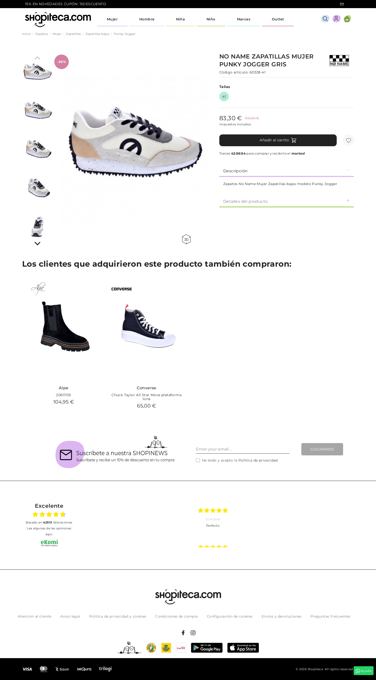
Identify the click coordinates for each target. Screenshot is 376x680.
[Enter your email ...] (243, 449)
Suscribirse (322, 449)
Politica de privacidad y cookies (117, 616)
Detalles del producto (286, 201)
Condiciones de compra (176, 616)
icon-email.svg (342, 4)
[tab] (286, 170)
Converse (146, 388)
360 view (186, 239)
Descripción (286, 170)
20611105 (63, 395)
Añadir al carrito (278, 140)
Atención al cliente (35, 616)
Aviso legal (70, 616)
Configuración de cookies (230, 616)
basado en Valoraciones (49, 522)
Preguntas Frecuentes (330, 616)
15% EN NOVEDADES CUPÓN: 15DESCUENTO (65, 4)
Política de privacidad (258, 460)
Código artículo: (233, 72)
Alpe (64, 388)
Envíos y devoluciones (281, 616)
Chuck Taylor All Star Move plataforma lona (146, 397)
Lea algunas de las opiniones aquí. (49, 531)
